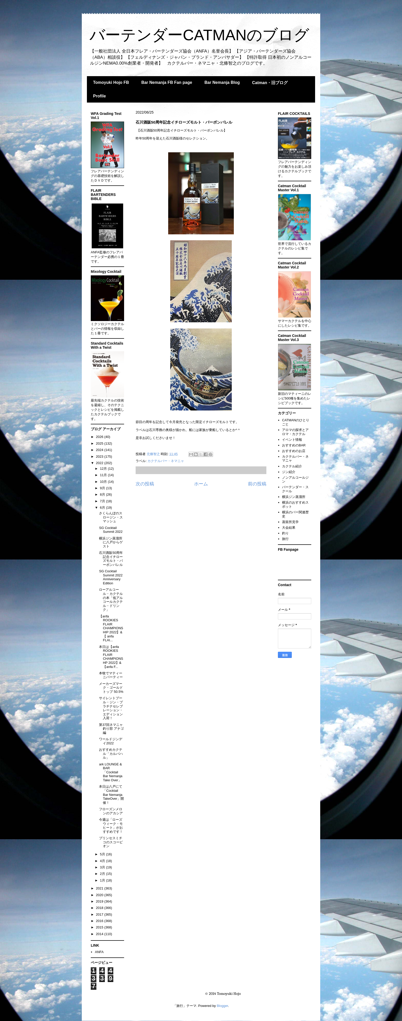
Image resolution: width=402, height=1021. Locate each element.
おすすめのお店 (293, 451)
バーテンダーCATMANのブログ (199, 35)
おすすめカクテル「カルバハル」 (111, 753)
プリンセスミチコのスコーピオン (111, 842)
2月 (103, 874)
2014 (100, 934)
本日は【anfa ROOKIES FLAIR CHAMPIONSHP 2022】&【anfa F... (111, 657)
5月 (103, 854)
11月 (104, 475)
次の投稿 (145, 483)
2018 (100, 908)
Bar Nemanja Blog (222, 82)
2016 (100, 921)
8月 (103, 494)
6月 (103, 507)
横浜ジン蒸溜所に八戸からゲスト (111, 542)
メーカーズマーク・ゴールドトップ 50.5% (111, 688)
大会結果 (288, 527)
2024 (100, 450)
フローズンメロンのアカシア (111, 811)
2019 (100, 901)
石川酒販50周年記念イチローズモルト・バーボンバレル (111, 559)
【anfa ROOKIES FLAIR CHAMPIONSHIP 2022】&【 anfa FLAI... (111, 628)
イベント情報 (292, 440)
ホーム (201, 483)
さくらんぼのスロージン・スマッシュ (111, 517)
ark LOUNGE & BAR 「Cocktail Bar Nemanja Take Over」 (110, 772)
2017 (100, 914)
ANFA (99, 952)
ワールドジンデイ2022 (110, 741)
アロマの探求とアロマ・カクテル (295, 432)
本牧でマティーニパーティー (111, 675)
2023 (100, 456)
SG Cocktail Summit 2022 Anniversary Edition (111, 577)
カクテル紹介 (292, 466)
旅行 (285, 539)
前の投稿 (257, 483)
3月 (103, 867)
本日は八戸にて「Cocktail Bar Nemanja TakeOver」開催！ (111, 794)
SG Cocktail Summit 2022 (111, 530)
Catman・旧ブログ (270, 83)
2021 (100, 888)
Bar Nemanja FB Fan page (166, 82)
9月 (103, 488)
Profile (99, 96)
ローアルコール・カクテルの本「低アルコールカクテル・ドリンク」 (111, 600)
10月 (104, 482)
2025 (100, 443)
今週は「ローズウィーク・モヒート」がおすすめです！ (111, 826)
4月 (103, 861)
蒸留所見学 (290, 522)
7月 (103, 501)
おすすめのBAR (294, 445)
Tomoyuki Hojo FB (111, 82)
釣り (285, 533)
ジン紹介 (288, 472)
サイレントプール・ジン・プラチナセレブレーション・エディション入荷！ (111, 708)
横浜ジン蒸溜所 (293, 497)
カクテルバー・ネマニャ (165, 461)
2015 (100, 927)
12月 (104, 469)
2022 (100, 463)
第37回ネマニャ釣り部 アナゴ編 (111, 729)
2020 (100, 895)
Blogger (222, 1006)
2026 (100, 437)
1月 (103, 880)
